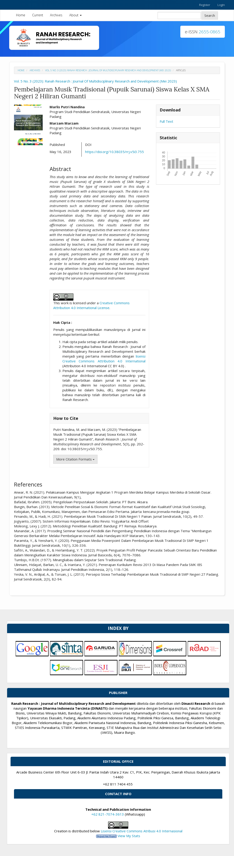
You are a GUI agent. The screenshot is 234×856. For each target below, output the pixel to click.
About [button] (75, 15)
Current (37, 15)
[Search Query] (179, 15)
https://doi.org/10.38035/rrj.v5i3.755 (114, 151)
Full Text (166, 121)
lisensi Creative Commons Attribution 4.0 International (103, 358)
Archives (56, 15)
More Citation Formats (75, 459)
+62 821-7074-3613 (107, 814)
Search (209, 15)
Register (204, 5)
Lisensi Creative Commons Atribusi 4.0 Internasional (141, 831)
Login (221, 5)
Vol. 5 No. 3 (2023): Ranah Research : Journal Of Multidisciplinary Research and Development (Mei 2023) (108, 70)
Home (20, 15)
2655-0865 (209, 32)
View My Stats (129, 835)
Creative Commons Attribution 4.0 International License (91, 305)
